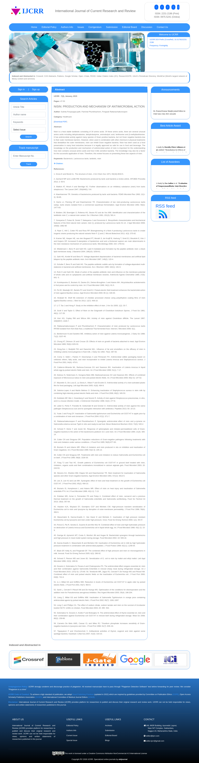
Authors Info (71, 730)
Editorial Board (111, 735)
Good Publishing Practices (83, 694)
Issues (80, 27)
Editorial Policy (72, 725)
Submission (109, 730)
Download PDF (60, 122)
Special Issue (71, 740)
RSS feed (170, 211)
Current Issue (71, 735)
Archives (108, 725)
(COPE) (175, 694)
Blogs (107, 740)
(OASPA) (39, 697)
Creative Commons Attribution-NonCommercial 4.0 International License (117, 753)
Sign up (36, 89)
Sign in (21, 89)
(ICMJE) (91, 697)
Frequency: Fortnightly (159, 45)
